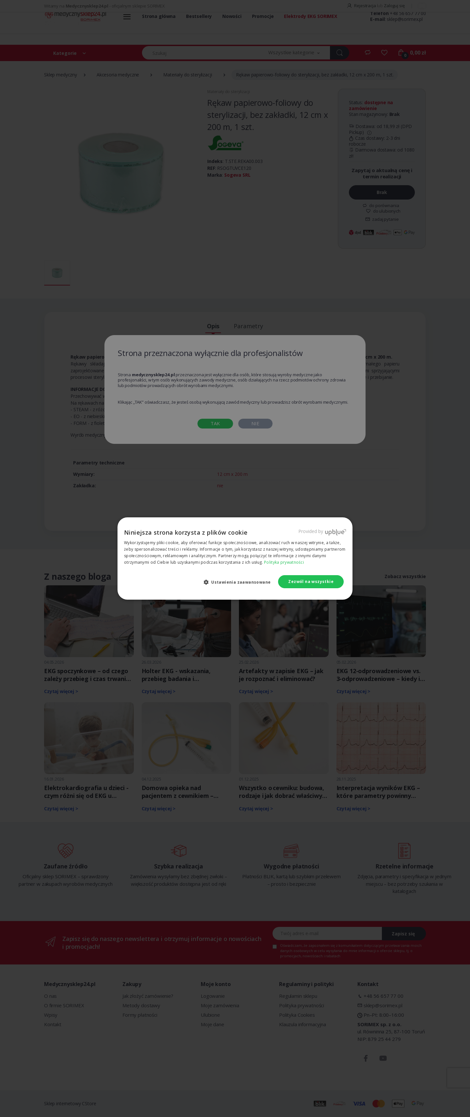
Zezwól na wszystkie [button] (311, 581)
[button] (240, 582)
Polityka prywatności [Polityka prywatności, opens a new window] (284, 562)
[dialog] (235, 558)
